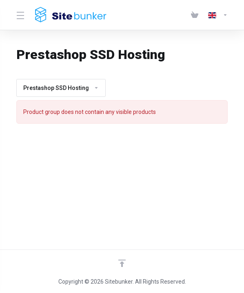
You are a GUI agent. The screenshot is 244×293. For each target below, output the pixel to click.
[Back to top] (122, 263)
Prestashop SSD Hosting (61, 88)
